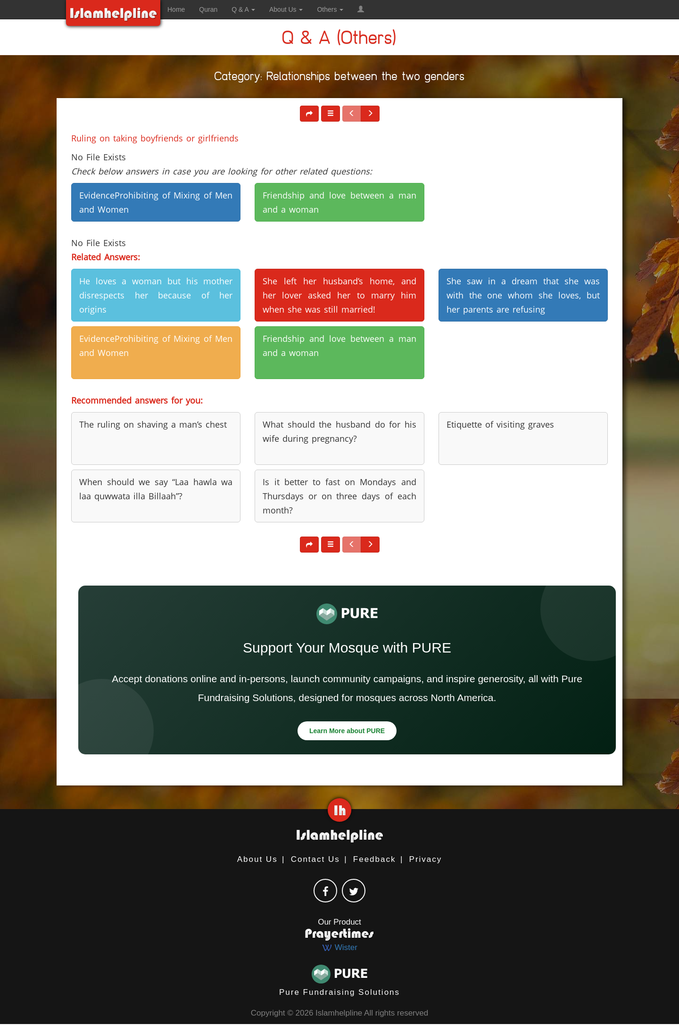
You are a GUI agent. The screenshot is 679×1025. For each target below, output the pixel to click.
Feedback (374, 859)
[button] (360, 9)
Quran (208, 9)
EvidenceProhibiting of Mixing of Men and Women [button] (155, 202)
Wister (339, 947)
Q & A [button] (243, 9)
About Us (257, 859)
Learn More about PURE (347, 731)
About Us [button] (286, 9)
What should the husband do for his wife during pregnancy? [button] (339, 431)
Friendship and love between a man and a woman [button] (339, 202)
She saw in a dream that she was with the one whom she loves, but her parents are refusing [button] (523, 295)
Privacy (425, 859)
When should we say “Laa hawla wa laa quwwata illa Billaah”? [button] (155, 489)
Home (176, 9)
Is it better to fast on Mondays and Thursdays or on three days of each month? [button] (339, 496)
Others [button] (330, 9)
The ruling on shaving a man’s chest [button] (153, 424)
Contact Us (315, 859)
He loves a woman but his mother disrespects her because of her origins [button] (155, 295)
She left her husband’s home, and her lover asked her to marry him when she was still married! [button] (339, 295)
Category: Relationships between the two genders (340, 78)
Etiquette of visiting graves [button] (500, 424)
